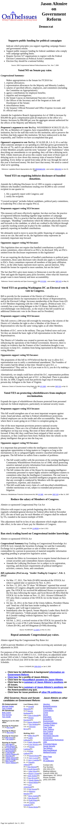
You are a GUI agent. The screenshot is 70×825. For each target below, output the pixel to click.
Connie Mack (10, 747)
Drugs (45, 715)
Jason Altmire (33, 722)
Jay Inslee (9, 739)
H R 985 (40, 494)
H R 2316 (43, 281)
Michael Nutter (8, 706)
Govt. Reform (48, 729)
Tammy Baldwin (11, 762)
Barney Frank (34, 773)
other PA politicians (51, 692)
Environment (48, 721)
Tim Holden (33, 724)
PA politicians (48, 761)
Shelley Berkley (11, 759)
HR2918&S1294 (40, 169)
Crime (45, 713)
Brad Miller (33, 782)
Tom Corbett (7, 708)
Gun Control (48, 731)
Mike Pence (9, 737)
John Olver (33, 771)
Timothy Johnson (29, 763)
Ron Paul (10, 727)
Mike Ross (32, 735)
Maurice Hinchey (29, 792)
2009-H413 (57, 169)
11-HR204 (35, 528)
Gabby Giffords (28, 739)
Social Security (49, 746)
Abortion (46, 704)
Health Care (48, 733)
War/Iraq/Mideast (50, 750)
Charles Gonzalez (29, 803)
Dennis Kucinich (29, 719)
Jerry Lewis (33, 758)
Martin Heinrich (11, 757)
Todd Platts (33, 800)
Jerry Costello (33, 760)
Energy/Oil (47, 719)
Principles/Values (50, 744)
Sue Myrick (32, 778)
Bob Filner (10, 732)
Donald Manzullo (29, 707)
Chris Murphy (10, 746)
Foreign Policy (49, 725)
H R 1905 (43, 386)
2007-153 (55, 494)
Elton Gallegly (28, 752)
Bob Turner (9, 761)
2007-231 (58, 386)
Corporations (48, 710)
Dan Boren (32, 798)
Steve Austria (33, 796)
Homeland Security (51, 736)
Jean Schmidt (33, 715)
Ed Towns (33, 789)
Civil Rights (47, 708)
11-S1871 (37, 630)
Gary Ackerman (28, 786)
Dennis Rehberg (11, 754)
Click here (13, 677)
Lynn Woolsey (33, 744)
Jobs (45, 742)
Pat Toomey (7, 715)
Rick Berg (9, 756)
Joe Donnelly (9, 751)
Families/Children (50, 723)
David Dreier (34, 756)
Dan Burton (32, 767)
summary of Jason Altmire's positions (43, 682)
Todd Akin (9, 752)
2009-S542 (37, 666)
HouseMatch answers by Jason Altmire (42, 679)
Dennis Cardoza (29, 748)
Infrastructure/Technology (53, 740)
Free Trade (47, 727)
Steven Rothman (28, 712)
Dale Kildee (32, 776)
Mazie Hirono (9, 749)
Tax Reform (47, 748)
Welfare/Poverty (49, 752)
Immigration (48, 738)
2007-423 (58, 281)
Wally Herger (33, 742)
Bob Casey (6, 713)
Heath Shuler (34, 780)
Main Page (47, 757)
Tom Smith (6, 717)
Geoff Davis (32, 769)
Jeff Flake (9, 744)
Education (47, 717)
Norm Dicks (33, 807)
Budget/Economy (50, 706)
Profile (45, 759)
